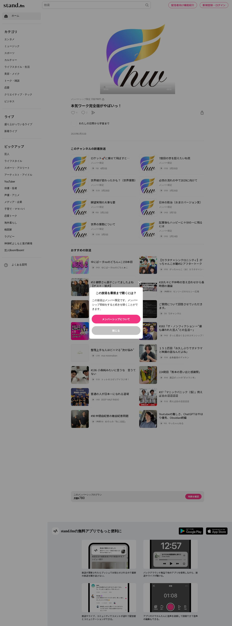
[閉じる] (140, 283)
